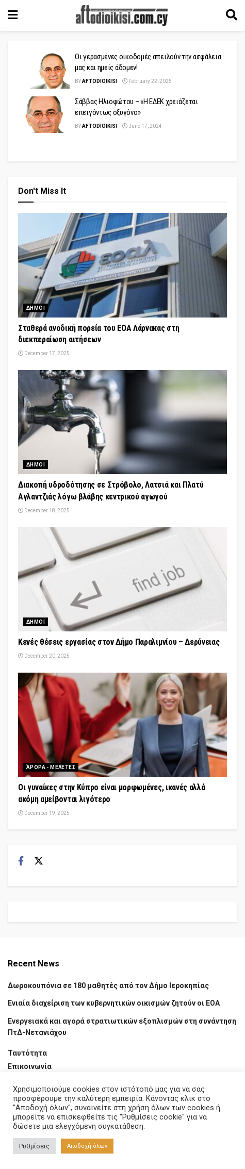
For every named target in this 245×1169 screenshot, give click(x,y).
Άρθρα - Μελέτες (50, 767)
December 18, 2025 (44, 510)
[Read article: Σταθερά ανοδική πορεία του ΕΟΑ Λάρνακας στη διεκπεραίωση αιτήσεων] (122, 265)
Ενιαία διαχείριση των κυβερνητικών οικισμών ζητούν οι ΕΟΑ (114, 1003)
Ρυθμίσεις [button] (34, 1146)
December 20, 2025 (44, 656)
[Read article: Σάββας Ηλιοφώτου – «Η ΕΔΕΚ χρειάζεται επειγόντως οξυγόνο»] (44, 114)
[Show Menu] (13, 15)
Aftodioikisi (99, 81)
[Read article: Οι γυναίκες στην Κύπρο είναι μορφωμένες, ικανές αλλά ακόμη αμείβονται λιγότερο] (122, 725)
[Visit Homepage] (122, 15)
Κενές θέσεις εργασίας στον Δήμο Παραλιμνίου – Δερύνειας (118, 642)
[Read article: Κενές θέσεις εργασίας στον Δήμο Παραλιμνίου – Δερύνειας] (122, 579)
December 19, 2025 (44, 813)
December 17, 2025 (44, 353)
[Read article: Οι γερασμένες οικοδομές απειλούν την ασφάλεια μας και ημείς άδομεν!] (44, 70)
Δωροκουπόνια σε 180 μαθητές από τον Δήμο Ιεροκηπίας (108, 985)
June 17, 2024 (142, 126)
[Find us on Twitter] (38, 861)
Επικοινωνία (30, 1066)
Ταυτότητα (27, 1053)
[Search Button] (231, 15)
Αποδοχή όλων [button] (87, 1146)
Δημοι (35, 308)
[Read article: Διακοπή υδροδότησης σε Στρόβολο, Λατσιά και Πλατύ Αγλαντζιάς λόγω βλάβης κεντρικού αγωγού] (122, 422)
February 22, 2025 (147, 81)
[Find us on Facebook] (21, 861)
